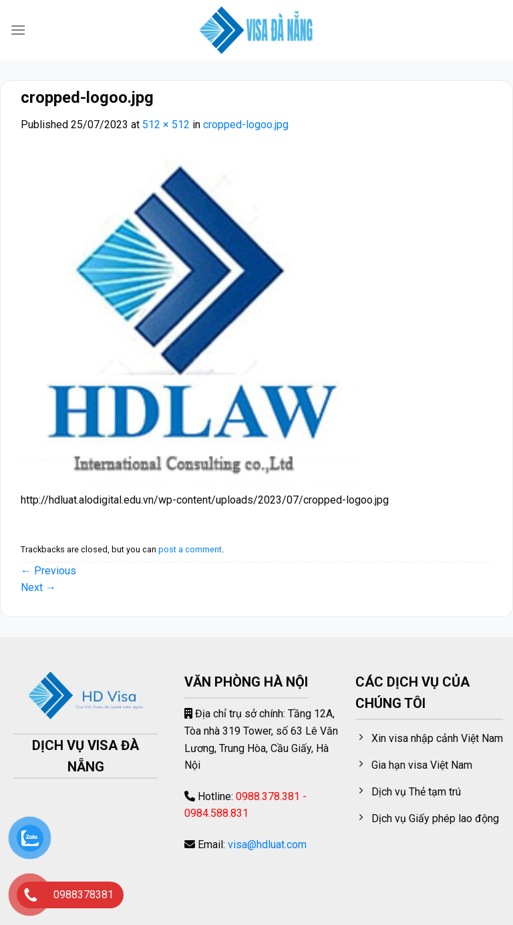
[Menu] (18, 29)
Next (38, 587)
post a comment (190, 549)
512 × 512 (166, 124)
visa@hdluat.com (267, 844)
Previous (48, 570)
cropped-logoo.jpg (246, 124)
